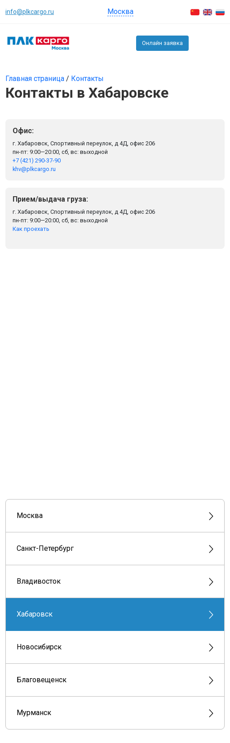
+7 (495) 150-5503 (200, 43)
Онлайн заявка (162, 43)
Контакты (87, 78)
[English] (207, 11)
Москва (120, 11)
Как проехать (31, 228)
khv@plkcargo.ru (34, 169)
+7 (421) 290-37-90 (37, 160)
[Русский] (220, 11)
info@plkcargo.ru (29, 11)
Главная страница (35, 78)
